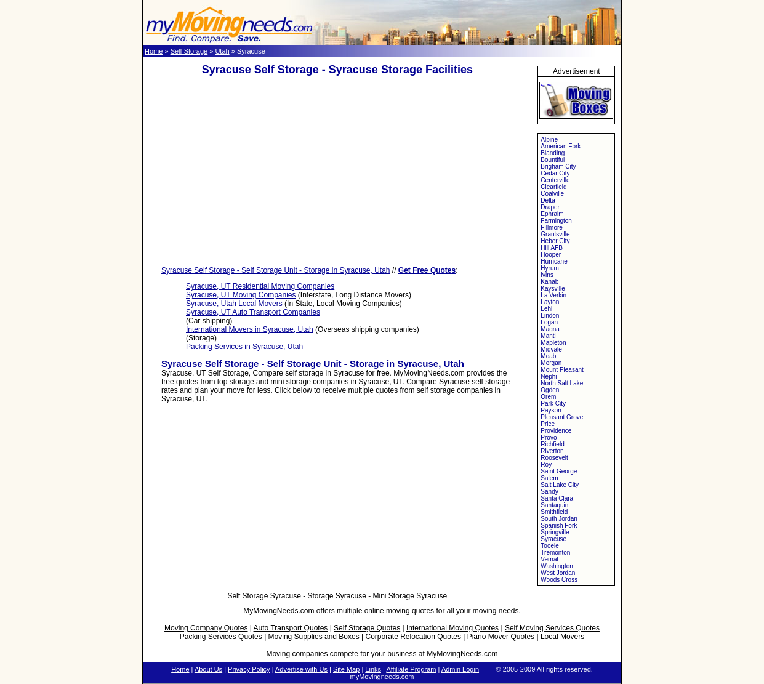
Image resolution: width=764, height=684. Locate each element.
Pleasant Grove (562, 417)
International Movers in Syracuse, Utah (249, 329)
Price (548, 423)
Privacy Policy (249, 669)
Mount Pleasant (562, 369)
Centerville (555, 180)
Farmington (556, 220)
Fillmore (552, 227)
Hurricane (554, 261)
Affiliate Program (411, 669)
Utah (222, 51)
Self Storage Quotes (367, 628)
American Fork (561, 146)
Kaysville (553, 288)
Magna (550, 329)
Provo (549, 437)
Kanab (549, 281)
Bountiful (553, 159)
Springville (555, 532)
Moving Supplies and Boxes (314, 636)
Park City (553, 403)
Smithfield (554, 512)
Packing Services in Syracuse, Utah (244, 346)
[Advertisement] (337, 171)
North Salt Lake (562, 383)
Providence (556, 430)
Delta (548, 200)
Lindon (550, 315)
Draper (550, 207)
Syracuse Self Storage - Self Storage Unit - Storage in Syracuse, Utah (275, 270)
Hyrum (549, 268)
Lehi (546, 308)
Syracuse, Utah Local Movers (234, 303)
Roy (546, 464)
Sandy (549, 491)
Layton (550, 302)
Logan (549, 322)
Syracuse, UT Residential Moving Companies (260, 286)
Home (154, 51)
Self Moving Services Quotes (552, 628)
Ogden (550, 390)
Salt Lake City (560, 484)
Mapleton (553, 342)
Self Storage (189, 51)
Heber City (555, 241)
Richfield (552, 444)
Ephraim (552, 214)
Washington (557, 566)
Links (373, 669)
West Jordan (558, 572)
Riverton (552, 451)
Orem (548, 396)
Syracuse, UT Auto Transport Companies (253, 312)
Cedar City (555, 173)
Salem (549, 478)
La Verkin (553, 295)
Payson (551, 410)
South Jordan (559, 518)
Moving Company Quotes (205, 628)
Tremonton (555, 552)
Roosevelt (554, 457)
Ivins (547, 275)
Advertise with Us (301, 669)
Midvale (551, 349)
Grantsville (555, 234)
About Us (208, 669)
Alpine (549, 139)
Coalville (552, 193)
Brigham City (558, 166)
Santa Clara (557, 498)
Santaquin (554, 505)
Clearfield (553, 186)
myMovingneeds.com (382, 676)
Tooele (549, 545)
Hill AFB (552, 247)
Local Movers (562, 636)
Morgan (551, 363)
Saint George (559, 471)
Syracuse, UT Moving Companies (241, 295)
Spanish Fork (559, 525)
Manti (548, 335)
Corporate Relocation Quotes (412, 636)
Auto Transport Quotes (291, 628)
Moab (548, 356)
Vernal (549, 559)
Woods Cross (559, 579)
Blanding (553, 153)
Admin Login (460, 669)
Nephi (549, 376)
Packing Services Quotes (221, 636)
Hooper (551, 254)
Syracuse (553, 539)
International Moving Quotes (452, 628)
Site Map (346, 669)
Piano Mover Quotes (500, 636)
